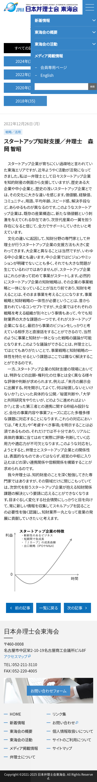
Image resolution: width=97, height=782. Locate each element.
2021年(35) (71, 74)
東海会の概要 (21, 731)
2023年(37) (71, 61)
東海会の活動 (21, 739)
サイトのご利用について (71, 739)
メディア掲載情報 (24, 748)
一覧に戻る (48, 608)
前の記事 (19, 608)
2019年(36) (71, 87)
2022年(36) (25, 74)
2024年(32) (25, 61)
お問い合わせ (65, 722)
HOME (15, 714)
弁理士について (22, 757)
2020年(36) (25, 87)
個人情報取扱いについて (72, 731)
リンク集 (59, 714)
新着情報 (17, 722)
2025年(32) (71, 48)
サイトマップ (62, 748)
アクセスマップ (17, 656)
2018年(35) (25, 101)
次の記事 (77, 608)
